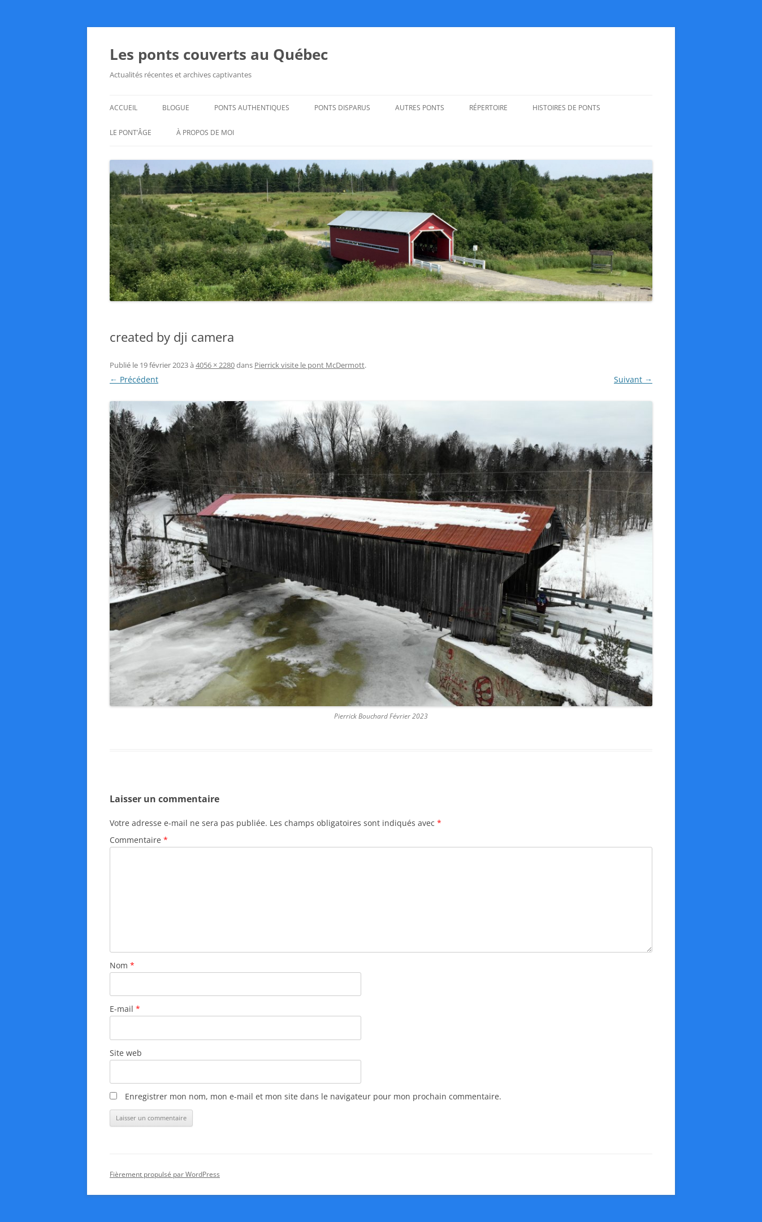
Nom (122, 965)
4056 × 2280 (215, 365)
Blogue (175, 107)
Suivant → (633, 379)
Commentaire (139, 839)
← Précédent (134, 379)
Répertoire (488, 107)
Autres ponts (419, 107)
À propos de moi (205, 132)
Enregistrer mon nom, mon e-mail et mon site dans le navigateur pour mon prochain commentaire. (313, 1096)
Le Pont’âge (130, 132)
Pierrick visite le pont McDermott (309, 365)
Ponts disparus (342, 107)
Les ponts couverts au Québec (219, 54)
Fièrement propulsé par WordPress (165, 1174)
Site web (126, 1052)
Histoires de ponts (566, 107)
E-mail (125, 1008)
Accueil (123, 107)
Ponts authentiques (251, 107)
